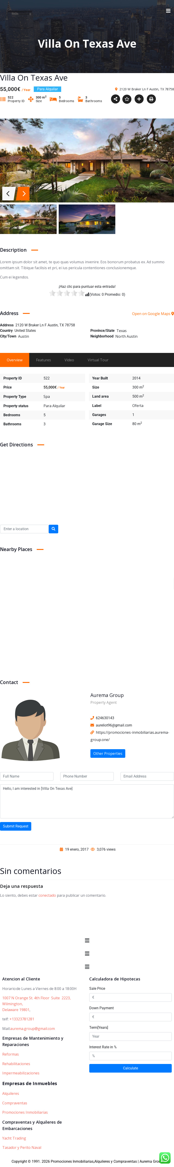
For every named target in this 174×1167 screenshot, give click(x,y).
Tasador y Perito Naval (21, 1148)
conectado (47, 895)
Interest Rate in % (103, 1048)
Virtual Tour (98, 360)
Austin (23, 336)
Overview (14, 360)
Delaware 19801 (15, 1010)
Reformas (10, 1054)
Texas (121, 331)
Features (43, 360)
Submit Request (15, 827)
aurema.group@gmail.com (32, 1029)
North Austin (126, 336)
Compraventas (14, 1103)
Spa (47, 396)
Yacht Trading (14, 1138)
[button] (87, 941)
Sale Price (97, 989)
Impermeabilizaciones (20, 1073)
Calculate (130, 1069)
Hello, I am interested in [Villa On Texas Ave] (87, 802)
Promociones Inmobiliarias (25, 1112)
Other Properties (107, 753)
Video (69, 360)
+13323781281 (22, 1019)
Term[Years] (98, 1028)
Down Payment (101, 1009)
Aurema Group (107, 695)
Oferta (137, 406)
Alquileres (10, 1094)
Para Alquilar (54, 406)
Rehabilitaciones (16, 1064)
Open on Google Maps (153, 314)
